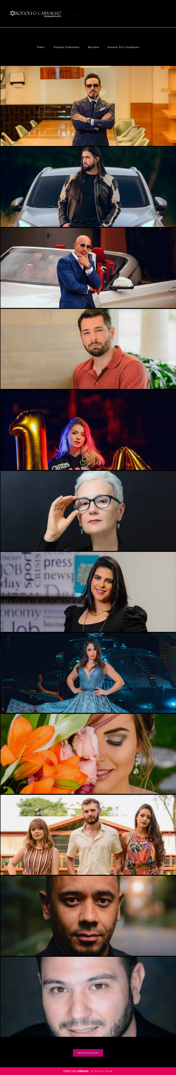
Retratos (93, 47)
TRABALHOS (104, 13)
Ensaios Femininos (67, 47)
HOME (77, 13)
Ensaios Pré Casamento (123, 47)
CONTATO (155, 13)
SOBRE (130, 13)
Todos (41, 47)
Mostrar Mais (88, 1052)
